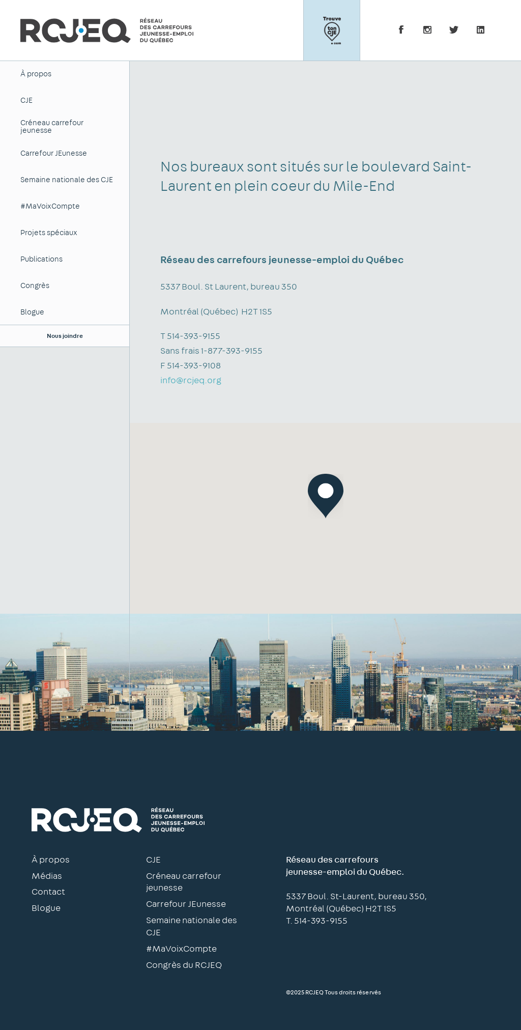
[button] (325, 496)
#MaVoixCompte (50, 206)
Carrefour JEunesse (53, 153)
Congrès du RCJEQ (184, 965)
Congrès (34, 286)
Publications (41, 259)
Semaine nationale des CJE (66, 180)
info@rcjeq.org (190, 380)
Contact (48, 892)
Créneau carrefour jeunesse (51, 126)
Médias (47, 876)
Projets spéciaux (48, 233)
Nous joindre (65, 336)
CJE (26, 100)
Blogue (32, 312)
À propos (35, 74)
